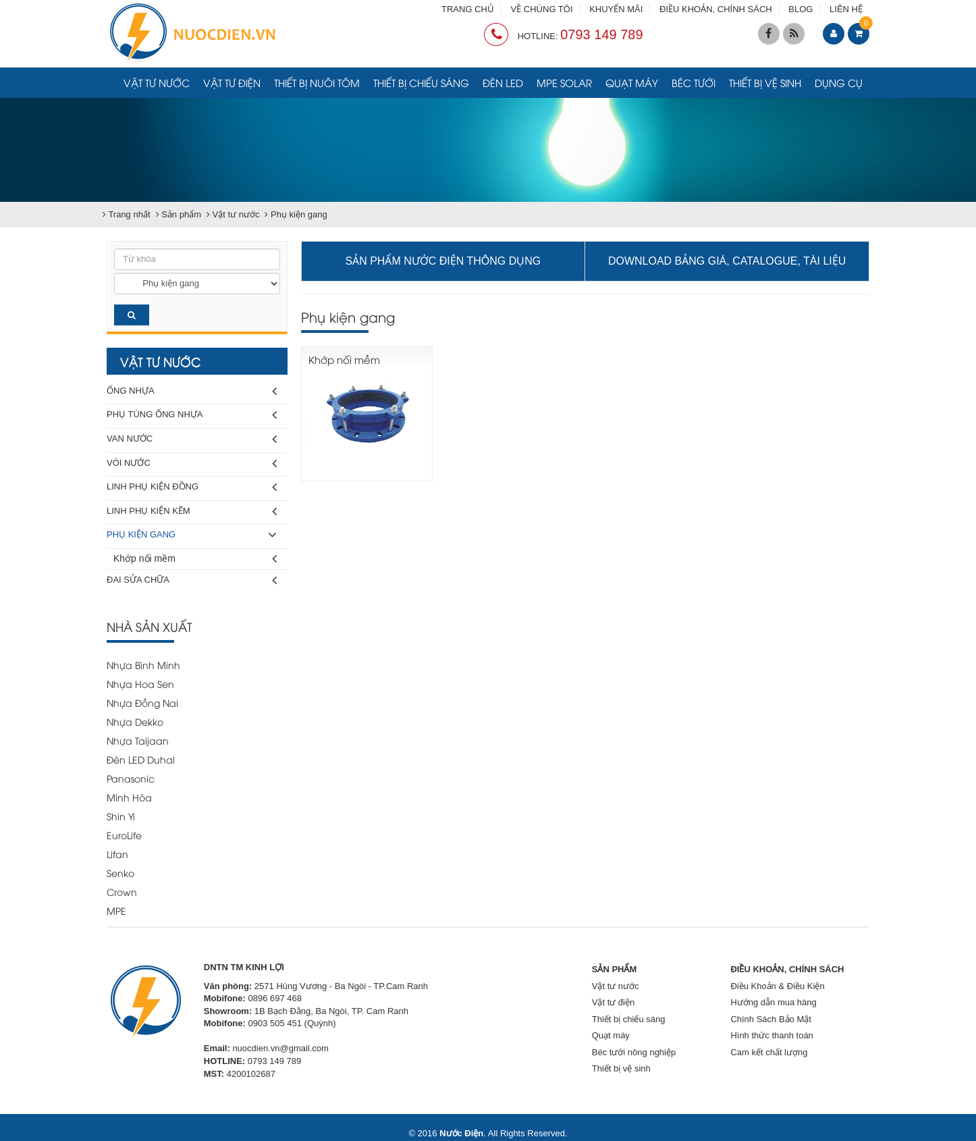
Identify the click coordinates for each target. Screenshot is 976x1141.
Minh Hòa (129, 797)
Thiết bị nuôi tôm (317, 82)
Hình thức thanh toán (771, 1035)
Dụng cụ (839, 82)
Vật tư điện (232, 82)
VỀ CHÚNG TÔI (542, 9)
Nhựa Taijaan (138, 740)
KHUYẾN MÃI (616, 9)
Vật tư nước (157, 82)
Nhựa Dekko (135, 721)
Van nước (192, 439)
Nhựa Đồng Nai (142, 702)
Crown (122, 891)
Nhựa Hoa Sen (140, 683)
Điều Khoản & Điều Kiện (777, 986)
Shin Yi (121, 816)
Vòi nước (192, 463)
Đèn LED (503, 82)
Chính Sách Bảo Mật (770, 1019)
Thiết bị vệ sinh (765, 82)
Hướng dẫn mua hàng (773, 1002)
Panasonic (131, 778)
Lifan (117, 853)
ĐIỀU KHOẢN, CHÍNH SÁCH (715, 9)
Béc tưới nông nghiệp (634, 1052)
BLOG (800, 9)
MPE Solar (564, 82)
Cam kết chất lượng (768, 1052)
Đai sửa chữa (192, 580)
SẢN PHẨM (614, 969)
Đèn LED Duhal (141, 759)
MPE (116, 910)
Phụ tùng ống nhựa (192, 415)
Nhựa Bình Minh (143, 664)
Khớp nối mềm (195, 558)
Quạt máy (631, 82)
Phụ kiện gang (192, 535)
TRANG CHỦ (467, 9)
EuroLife (124, 834)
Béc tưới (693, 82)
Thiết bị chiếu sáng (421, 82)
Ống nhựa (192, 391)
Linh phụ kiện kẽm (192, 511)
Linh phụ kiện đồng (192, 487)
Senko (120, 872)
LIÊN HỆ (846, 9)
